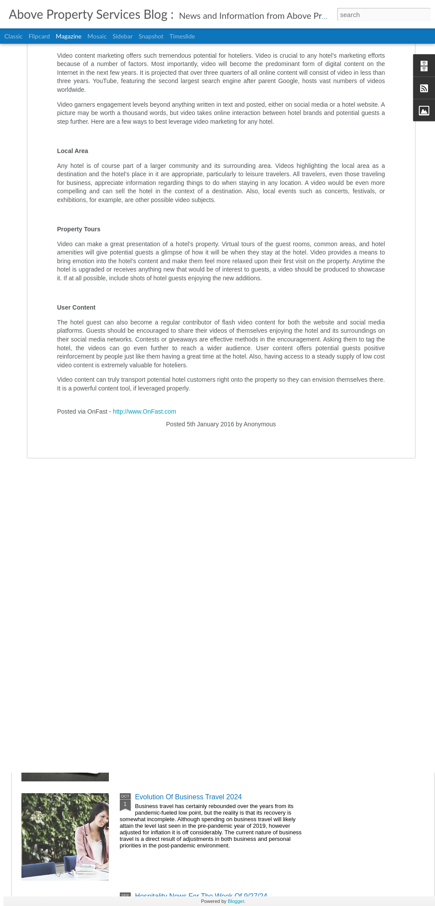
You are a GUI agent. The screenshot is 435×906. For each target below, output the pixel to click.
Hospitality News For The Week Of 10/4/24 (201, 697)
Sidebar (122, 36)
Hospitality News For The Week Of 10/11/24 (203, 598)
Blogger (236, 901)
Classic (13, 36)
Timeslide (182, 36)
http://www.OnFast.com (144, 307)
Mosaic (97, 36)
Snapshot (151, 36)
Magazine (69, 36)
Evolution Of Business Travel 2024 (188, 797)
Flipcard (39, 36)
